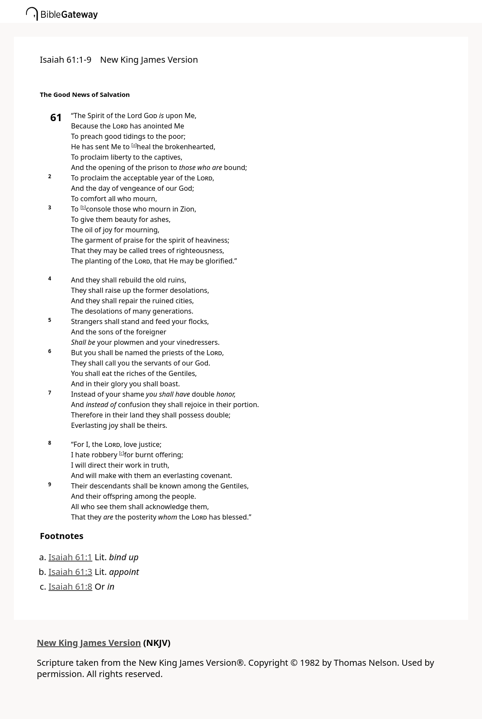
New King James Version (89, 642)
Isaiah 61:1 (70, 557)
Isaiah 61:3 (70, 572)
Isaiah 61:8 (70, 586)
